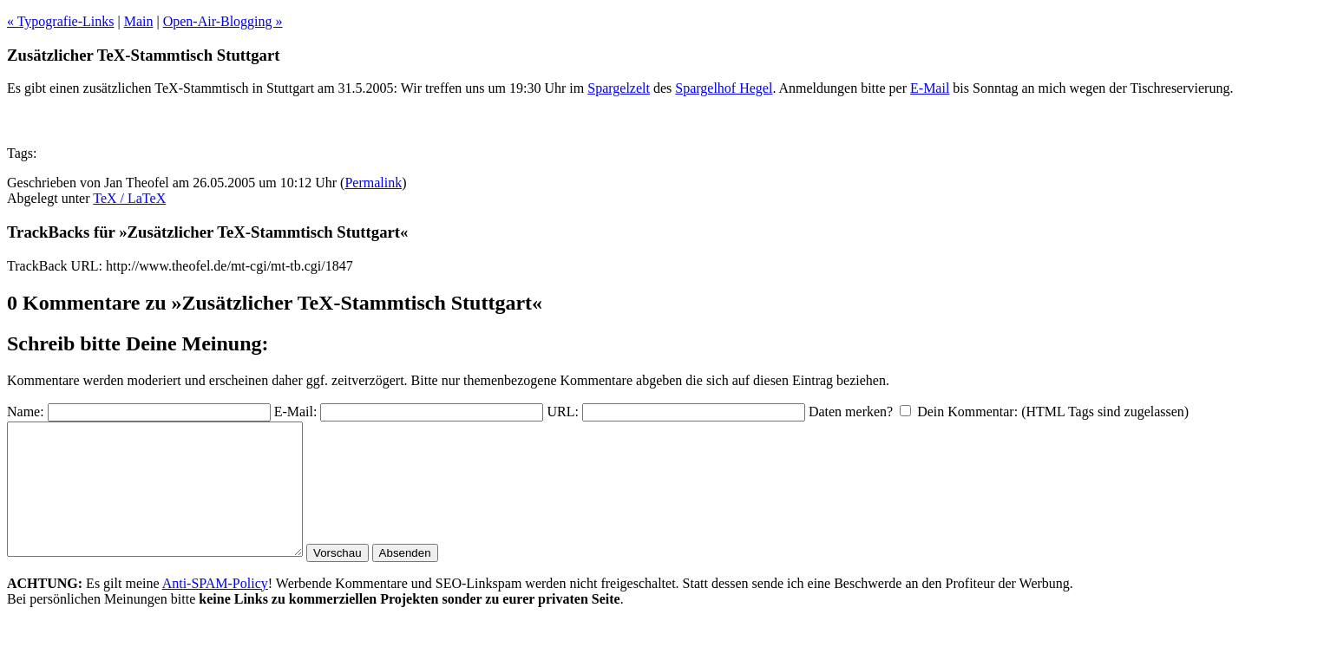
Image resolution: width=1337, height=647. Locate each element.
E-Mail (929, 88)
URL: (562, 411)
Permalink (373, 182)
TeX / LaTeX (129, 198)
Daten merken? (851, 411)
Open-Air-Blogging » (223, 21)
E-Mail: (296, 411)
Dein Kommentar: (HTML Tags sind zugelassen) (1053, 411)
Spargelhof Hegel (723, 88)
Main (139, 21)
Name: (25, 411)
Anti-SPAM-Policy (215, 609)
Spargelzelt (618, 88)
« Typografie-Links (60, 21)
